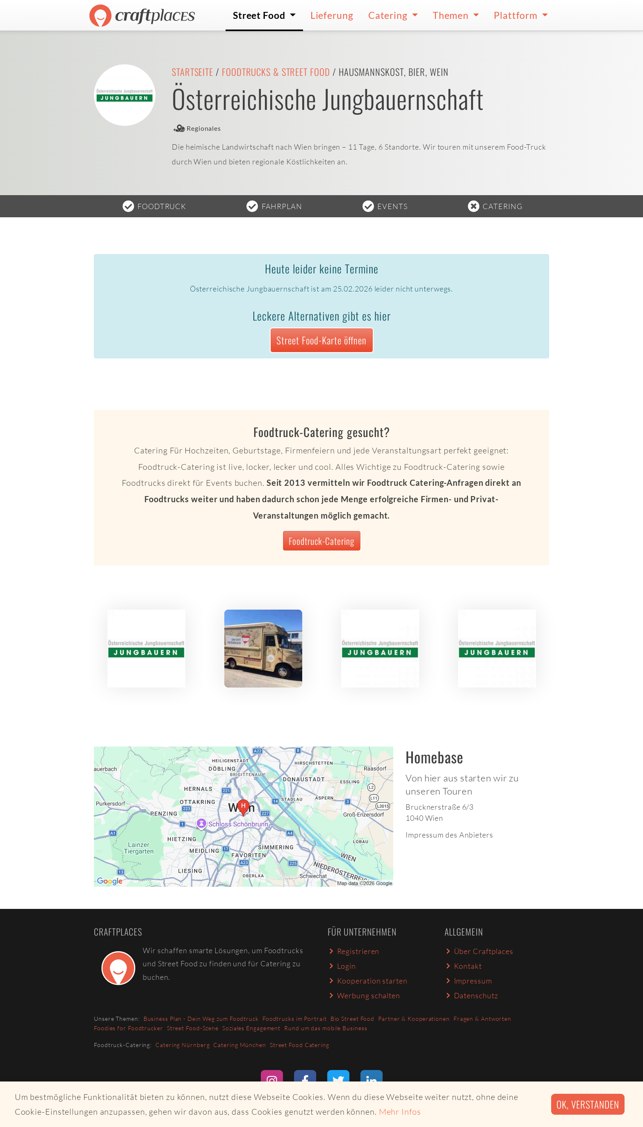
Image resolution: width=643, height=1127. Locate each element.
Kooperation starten (368, 980)
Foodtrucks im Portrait (294, 1018)
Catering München (239, 1044)
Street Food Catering (299, 1044)
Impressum (468, 980)
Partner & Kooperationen (414, 1018)
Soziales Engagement (251, 1028)
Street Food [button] (260, 15)
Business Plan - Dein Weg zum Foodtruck (201, 1018)
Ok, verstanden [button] (587, 1104)
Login (342, 965)
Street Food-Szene (193, 1028)
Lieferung (331, 15)
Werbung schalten (364, 995)
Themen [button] (452, 15)
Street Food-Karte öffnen (321, 340)
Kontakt (463, 965)
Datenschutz (471, 995)
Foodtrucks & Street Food (276, 72)
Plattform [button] (517, 15)
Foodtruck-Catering (321, 540)
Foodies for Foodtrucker (128, 1028)
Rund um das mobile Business (325, 1028)
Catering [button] (389, 15)
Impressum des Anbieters (449, 834)
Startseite (192, 72)
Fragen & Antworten (482, 1018)
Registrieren (353, 951)
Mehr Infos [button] (400, 1112)
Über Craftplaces (479, 951)
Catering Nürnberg (182, 1044)
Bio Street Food (353, 1018)
